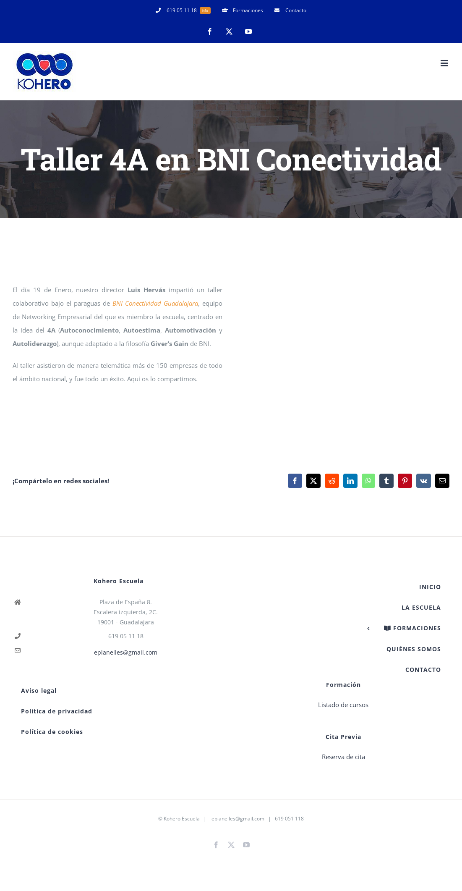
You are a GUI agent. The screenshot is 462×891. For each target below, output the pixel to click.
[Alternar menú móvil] (445, 63)
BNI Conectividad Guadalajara (155, 303)
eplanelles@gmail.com (125, 652)
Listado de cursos (343, 704)
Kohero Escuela (182, 818)
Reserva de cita (343, 756)
